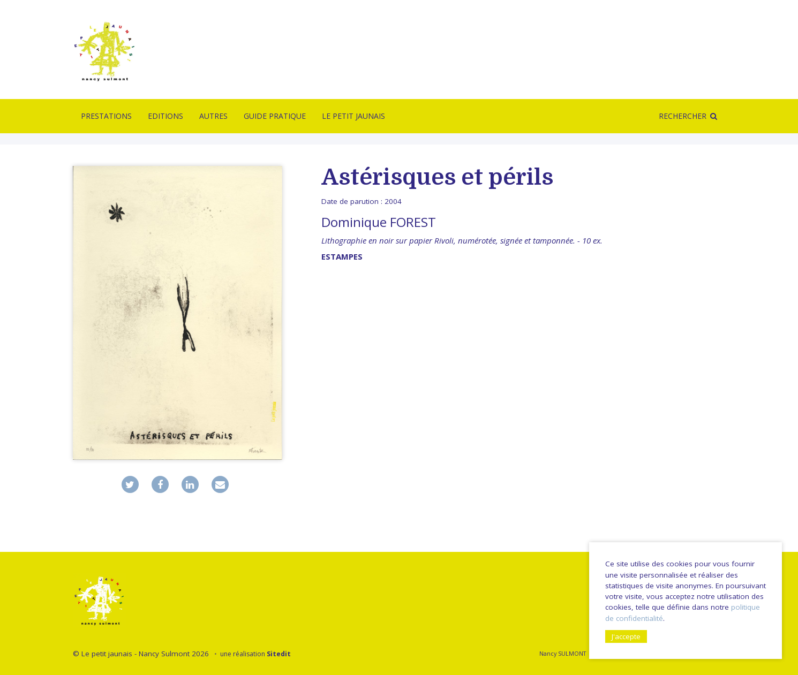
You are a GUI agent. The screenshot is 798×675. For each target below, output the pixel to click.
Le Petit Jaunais (353, 116)
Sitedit (279, 653)
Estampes (342, 256)
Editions (165, 116)
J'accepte (626, 636)
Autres (213, 116)
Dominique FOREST (378, 222)
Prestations (106, 116)
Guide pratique (275, 116)
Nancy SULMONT (562, 653)
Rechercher (682, 116)
